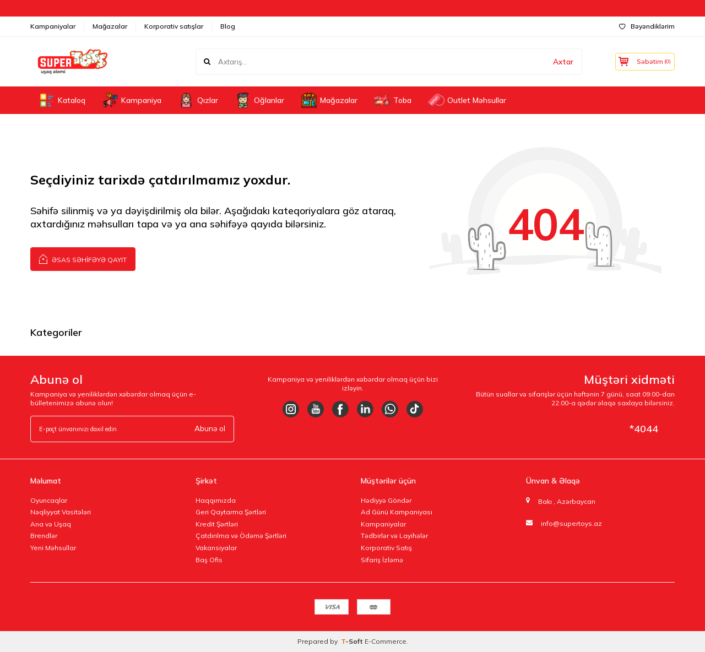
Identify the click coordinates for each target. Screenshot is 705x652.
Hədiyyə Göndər (386, 500)
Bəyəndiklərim (647, 26)
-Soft (353, 641)
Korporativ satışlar (173, 26)
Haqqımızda (216, 500)
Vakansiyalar (216, 548)
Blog (227, 26)
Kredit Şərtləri (217, 524)
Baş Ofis (209, 560)
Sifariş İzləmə (382, 560)
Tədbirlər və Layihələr (394, 535)
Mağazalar (110, 26)
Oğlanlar (259, 100)
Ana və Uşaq (50, 524)
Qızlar (198, 100)
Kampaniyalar (52, 26)
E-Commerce (385, 641)
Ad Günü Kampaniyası (396, 512)
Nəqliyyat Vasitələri (60, 512)
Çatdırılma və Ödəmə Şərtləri (241, 535)
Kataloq (62, 100)
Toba (392, 100)
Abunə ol (209, 428)
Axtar (557, 62)
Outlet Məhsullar (467, 100)
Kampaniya (131, 100)
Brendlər (43, 535)
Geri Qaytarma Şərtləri (231, 512)
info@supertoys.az (571, 523)
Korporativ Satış (386, 548)
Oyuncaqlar (48, 500)
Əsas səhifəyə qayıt (83, 258)
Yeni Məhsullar (53, 548)
